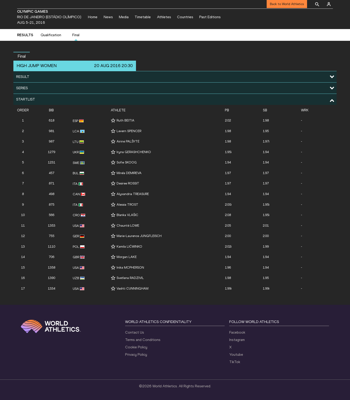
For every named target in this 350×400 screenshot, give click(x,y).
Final (75, 35)
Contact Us (134, 332)
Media (124, 17)
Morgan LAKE (127, 257)
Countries (185, 17)
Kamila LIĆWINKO (129, 247)
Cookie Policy (136, 347)
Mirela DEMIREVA (129, 173)
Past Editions (210, 17)
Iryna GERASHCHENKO (134, 152)
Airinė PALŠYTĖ (128, 141)
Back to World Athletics (287, 4)
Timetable (143, 17)
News (108, 17)
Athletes (164, 17)
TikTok (234, 362)
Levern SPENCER (129, 131)
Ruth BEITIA (125, 120)
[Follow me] (113, 120)
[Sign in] (329, 4)
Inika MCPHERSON (130, 268)
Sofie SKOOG (127, 162)
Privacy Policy (136, 354)
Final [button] (22, 56)
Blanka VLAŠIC (127, 215)
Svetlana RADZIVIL (130, 278)
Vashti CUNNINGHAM (132, 288)
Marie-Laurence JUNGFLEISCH (139, 236)
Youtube (236, 354)
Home (92, 17)
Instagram (237, 340)
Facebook (237, 332)
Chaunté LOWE (128, 226)
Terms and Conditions (142, 340)
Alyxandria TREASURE (133, 194)
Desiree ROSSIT (128, 183)
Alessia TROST (127, 205)
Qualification (51, 35)
